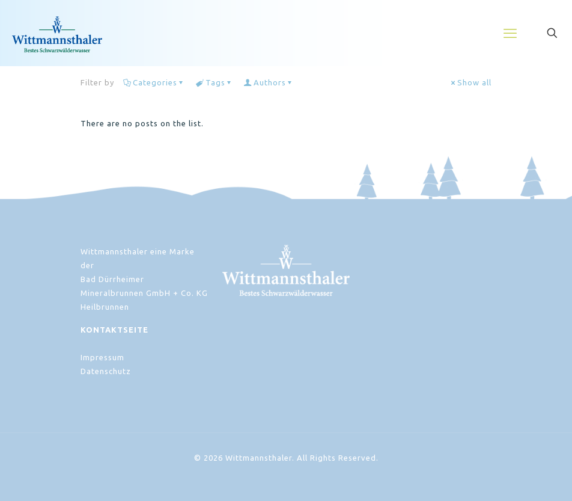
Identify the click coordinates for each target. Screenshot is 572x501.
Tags (214, 82)
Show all (470, 82)
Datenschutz (106, 371)
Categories (154, 82)
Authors (269, 82)
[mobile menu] (510, 33)
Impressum (102, 357)
